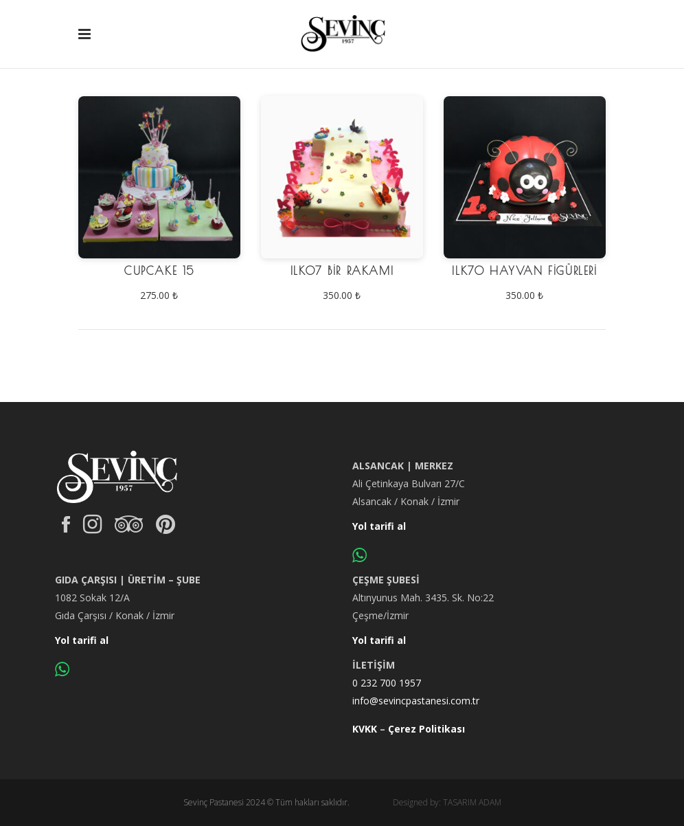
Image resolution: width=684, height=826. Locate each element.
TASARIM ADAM (472, 802)
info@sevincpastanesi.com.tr (415, 700)
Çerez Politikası (426, 728)
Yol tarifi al (379, 526)
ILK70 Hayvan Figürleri (524, 271)
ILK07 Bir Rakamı (342, 271)
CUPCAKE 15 (159, 271)
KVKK (364, 728)
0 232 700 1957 (386, 682)
